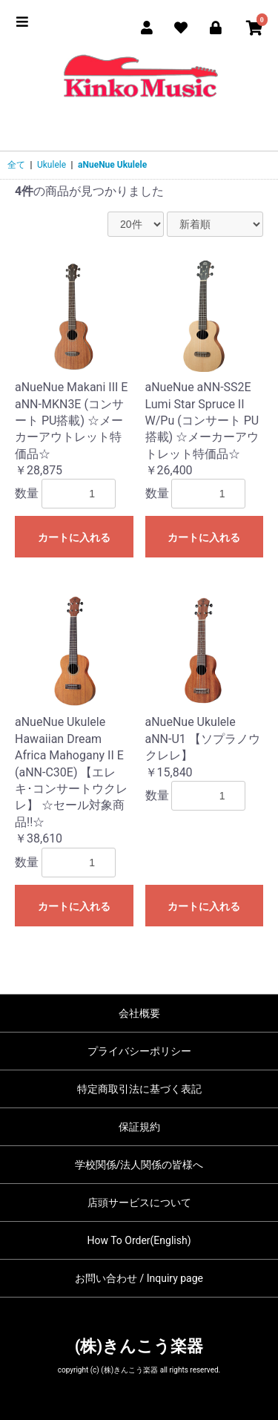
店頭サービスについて (139, 1202)
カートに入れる (74, 537)
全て (16, 165)
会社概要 (139, 1013)
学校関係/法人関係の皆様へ (139, 1165)
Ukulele (51, 165)
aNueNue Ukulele (112, 165)
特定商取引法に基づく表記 (139, 1089)
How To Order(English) (139, 1240)
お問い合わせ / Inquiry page (139, 1278)
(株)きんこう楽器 (139, 1346)
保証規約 (139, 1127)
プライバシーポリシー (139, 1051)
